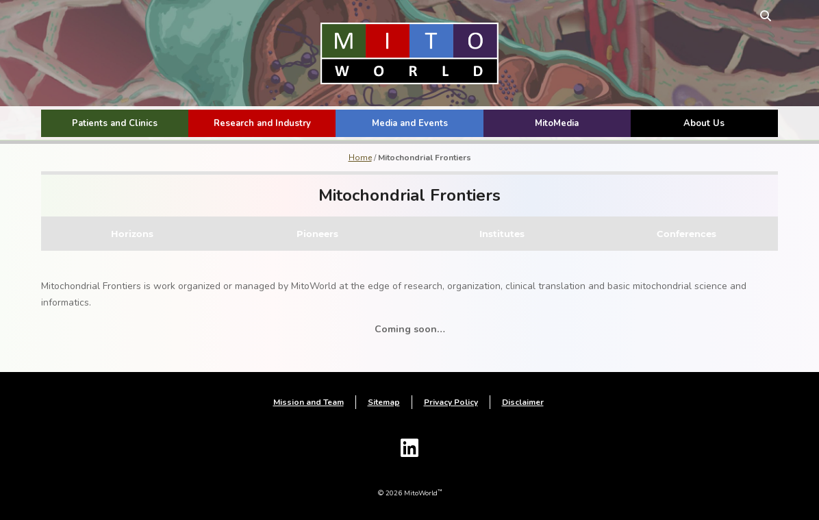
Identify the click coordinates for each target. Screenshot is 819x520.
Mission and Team (308, 402)
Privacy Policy (451, 402)
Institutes (502, 233)
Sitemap (384, 402)
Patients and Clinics (115, 123)
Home (360, 157)
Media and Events (410, 123)
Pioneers (317, 233)
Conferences (686, 233)
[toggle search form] (765, 15)
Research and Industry (262, 123)
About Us (703, 123)
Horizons (132, 233)
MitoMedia (557, 123)
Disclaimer (523, 402)
